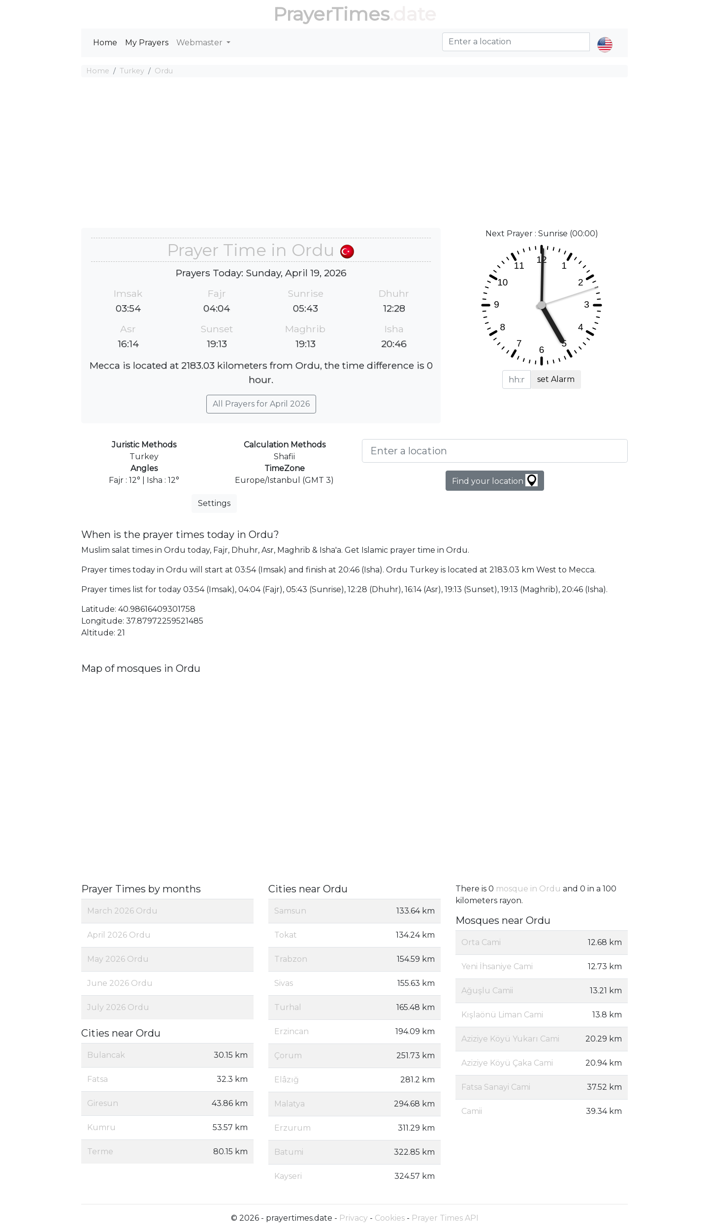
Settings (214, 503)
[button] (605, 36)
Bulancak (106, 1055)
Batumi (288, 1152)
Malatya (289, 1103)
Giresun (102, 1103)
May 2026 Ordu (118, 959)
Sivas (283, 983)
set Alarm (556, 379)
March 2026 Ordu (122, 911)
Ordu (164, 70)
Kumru (101, 1127)
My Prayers (146, 42)
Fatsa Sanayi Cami (495, 1087)
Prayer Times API (445, 1218)
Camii (471, 1111)
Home (105, 42)
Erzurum (292, 1128)
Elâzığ (286, 1079)
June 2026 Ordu (120, 983)
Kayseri (288, 1176)
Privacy (353, 1218)
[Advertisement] (354, 154)
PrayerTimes (331, 14)
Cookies (390, 1218)
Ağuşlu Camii (487, 990)
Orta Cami (481, 942)
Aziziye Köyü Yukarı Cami (510, 1038)
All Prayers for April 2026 (261, 404)
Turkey (132, 70)
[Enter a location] (495, 451)
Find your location (495, 480)
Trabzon (290, 959)
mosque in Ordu (528, 888)
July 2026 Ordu (118, 1007)
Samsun (290, 911)
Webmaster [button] (200, 42)
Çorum (288, 1055)
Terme (100, 1151)
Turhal (287, 1007)
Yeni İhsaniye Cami (497, 966)
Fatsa (97, 1079)
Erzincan (291, 1031)
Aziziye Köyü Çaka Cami (507, 1063)
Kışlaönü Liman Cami (502, 1014)
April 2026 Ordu (119, 935)
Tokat (285, 935)
